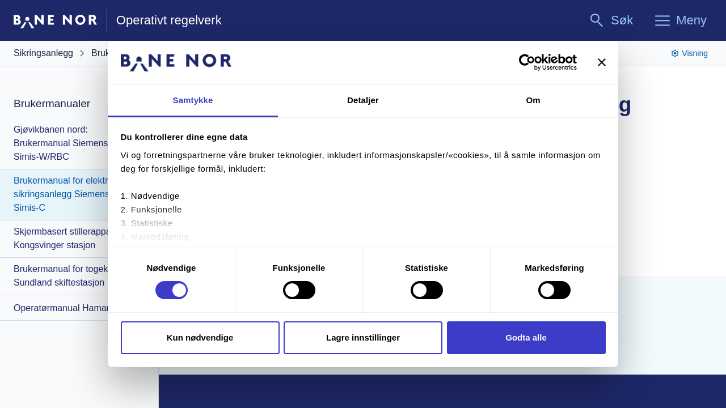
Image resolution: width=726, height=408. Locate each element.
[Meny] (680, 20)
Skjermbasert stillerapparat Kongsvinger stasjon (67, 238)
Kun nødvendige (200, 337)
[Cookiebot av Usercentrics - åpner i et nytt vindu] (527, 62)
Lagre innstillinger (363, 337)
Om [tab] (533, 100)
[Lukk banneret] (602, 62)
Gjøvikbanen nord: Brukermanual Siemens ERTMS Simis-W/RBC (78, 143)
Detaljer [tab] (363, 100)
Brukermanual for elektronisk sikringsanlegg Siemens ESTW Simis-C (76, 194)
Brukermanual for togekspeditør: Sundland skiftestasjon (78, 275)
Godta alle (526, 337)
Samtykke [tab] (193, 100)
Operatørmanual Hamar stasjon (77, 308)
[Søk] (611, 20)
